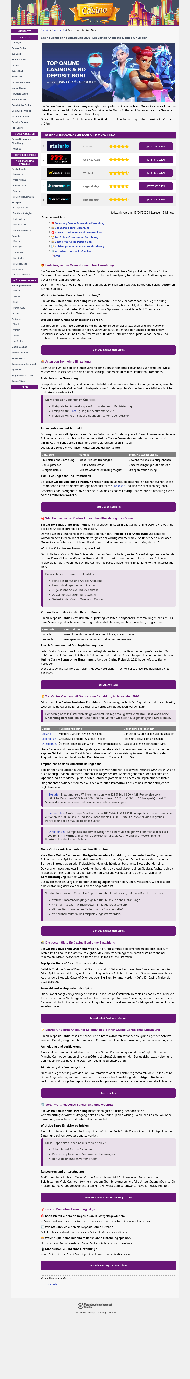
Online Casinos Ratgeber (25, 162)
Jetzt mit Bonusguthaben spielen (108, 1265)
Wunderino (17, 77)
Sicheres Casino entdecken (109, 349)
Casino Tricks (18, 381)
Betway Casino (19, 48)
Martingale (18, 252)
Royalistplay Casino (21, 105)
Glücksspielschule (24, 280)
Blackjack (16, 202)
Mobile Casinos (19, 347)
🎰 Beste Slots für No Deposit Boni (71, 241)
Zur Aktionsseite (108, 684)
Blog (25, 387)
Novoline (17, 324)
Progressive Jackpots (22, 375)
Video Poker (18, 269)
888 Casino (17, 54)
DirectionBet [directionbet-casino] (49, 743)
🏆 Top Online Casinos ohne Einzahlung (74, 237)
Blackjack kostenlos (22, 230)
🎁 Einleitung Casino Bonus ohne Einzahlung (77, 223)
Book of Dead (19, 185)
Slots (73, 411)
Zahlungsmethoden (21, 286)
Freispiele (119, 486)
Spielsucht (17, 370)
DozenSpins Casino (21, 111)
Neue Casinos (18, 358)
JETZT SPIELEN (156, 146)
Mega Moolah (19, 180)
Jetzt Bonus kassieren (109, 506)
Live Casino (17, 341)
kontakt (113, 1312)
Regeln (16, 241)
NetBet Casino (19, 59)
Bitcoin (16, 313)
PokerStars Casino (21, 116)
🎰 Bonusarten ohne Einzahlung (70, 227)
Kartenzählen (19, 219)
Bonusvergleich (25, 134)
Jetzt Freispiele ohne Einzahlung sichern (108, 1197)
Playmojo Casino (20, 94)
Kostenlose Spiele (25, 155)
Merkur (16, 330)
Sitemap (102, 1312)
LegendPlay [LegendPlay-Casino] (49, 738)
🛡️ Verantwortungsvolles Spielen (71, 251)
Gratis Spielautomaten (23, 197)
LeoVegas (16, 42)
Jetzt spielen (108, 1093)
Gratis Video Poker (22, 274)
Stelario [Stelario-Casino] (46, 733)
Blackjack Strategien (22, 213)
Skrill (15, 302)
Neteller (16, 296)
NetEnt (16, 335)
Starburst (17, 191)
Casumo (16, 65)
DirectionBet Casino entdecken (108, 1018)
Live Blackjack (19, 225)
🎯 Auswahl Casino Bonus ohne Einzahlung (76, 232)
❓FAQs (55, 255)
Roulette (16, 236)
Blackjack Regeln (21, 207)
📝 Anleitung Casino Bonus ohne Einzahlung (77, 246)
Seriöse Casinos (20, 352)
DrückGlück (17, 71)
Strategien (18, 247)
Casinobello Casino (21, 82)
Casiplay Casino (20, 122)
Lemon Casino (19, 88)
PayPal (16, 291)
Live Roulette (19, 258)
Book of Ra (18, 174)
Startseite (24, 31)
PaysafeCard (19, 308)
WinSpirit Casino (20, 99)
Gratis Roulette (20, 264)
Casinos (25, 37)
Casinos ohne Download (24, 364)
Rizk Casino (17, 128)
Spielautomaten (19, 169)
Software (16, 319)
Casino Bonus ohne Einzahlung (21, 141)
